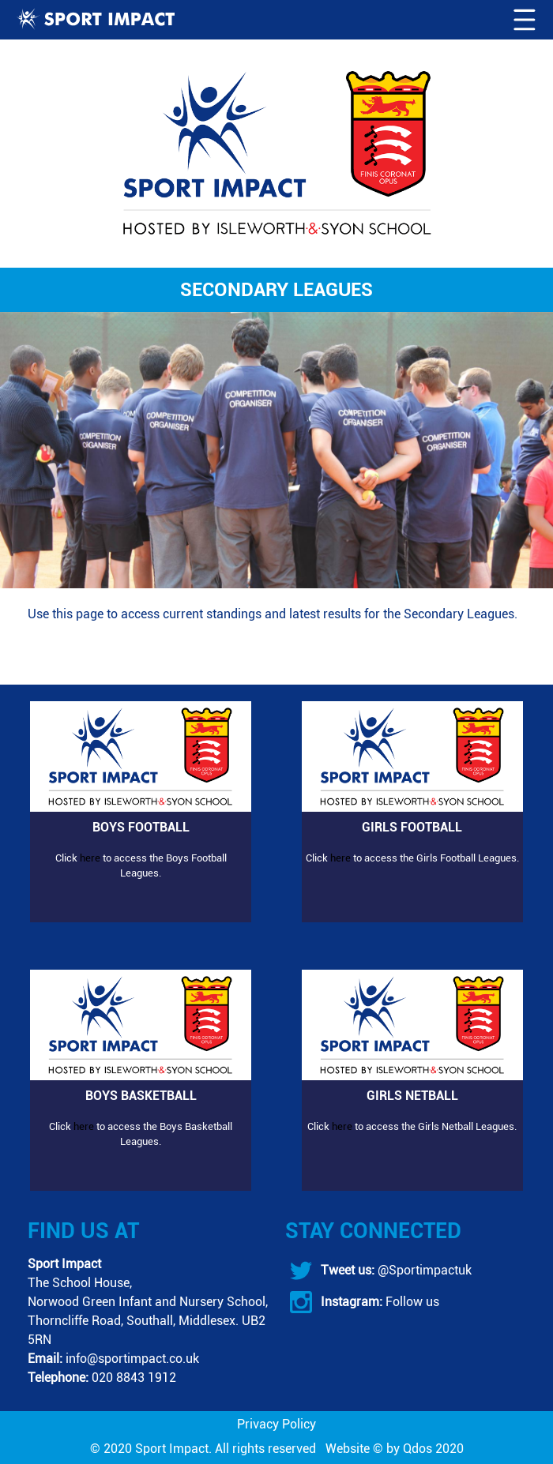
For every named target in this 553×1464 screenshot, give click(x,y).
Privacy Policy (276, 1424)
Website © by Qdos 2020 (394, 1448)
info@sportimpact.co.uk (132, 1358)
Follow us (410, 1301)
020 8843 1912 (134, 1377)
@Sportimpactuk (423, 1270)
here (90, 858)
